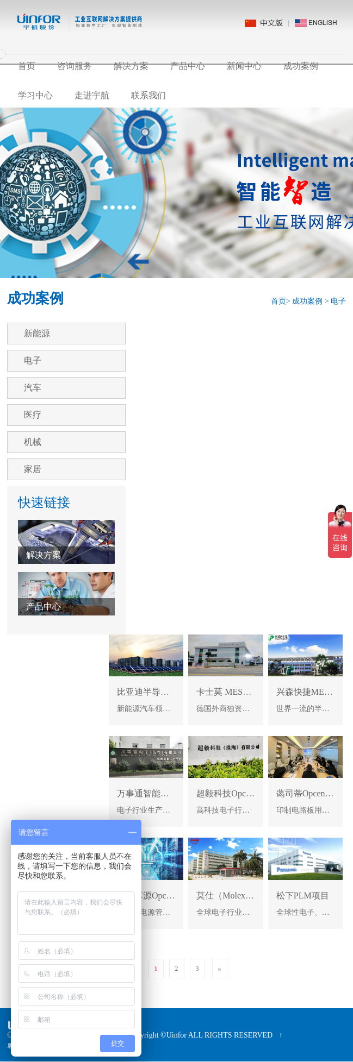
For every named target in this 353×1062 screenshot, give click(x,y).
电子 (338, 301)
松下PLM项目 (302, 895)
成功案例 (300, 66)
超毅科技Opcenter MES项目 (249, 794)
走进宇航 (92, 95)
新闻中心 (244, 66)
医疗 (32, 414)
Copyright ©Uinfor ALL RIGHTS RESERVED (200, 1035)
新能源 (37, 333)
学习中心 (35, 95)
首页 (26, 66)
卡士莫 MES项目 (229, 691)
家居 (32, 469)
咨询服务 (74, 66)
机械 (32, 442)
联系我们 (148, 95)
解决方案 (131, 66)
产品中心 (187, 66)
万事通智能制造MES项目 (165, 794)
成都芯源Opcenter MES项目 (169, 895)
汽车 (32, 387)
